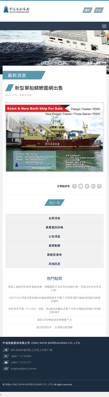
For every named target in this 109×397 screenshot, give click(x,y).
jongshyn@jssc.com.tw (23, 368)
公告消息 (54, 236)
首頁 (89, 62)
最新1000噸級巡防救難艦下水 (54, 319)
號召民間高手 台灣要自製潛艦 (54, 327)
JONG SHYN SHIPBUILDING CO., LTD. (32, 384)
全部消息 (54, 218)
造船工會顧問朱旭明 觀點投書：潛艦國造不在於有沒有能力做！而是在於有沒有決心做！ (54, 288)
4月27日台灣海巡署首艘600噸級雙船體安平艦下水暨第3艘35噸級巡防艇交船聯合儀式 (54, 299)
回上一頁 (54, 202)
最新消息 (101, 62)
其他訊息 (54, 263)
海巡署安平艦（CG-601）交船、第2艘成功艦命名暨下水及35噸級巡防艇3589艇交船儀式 (54, 310)
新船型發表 (26, 95)
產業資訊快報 (54, 227)
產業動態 (54, 245)
